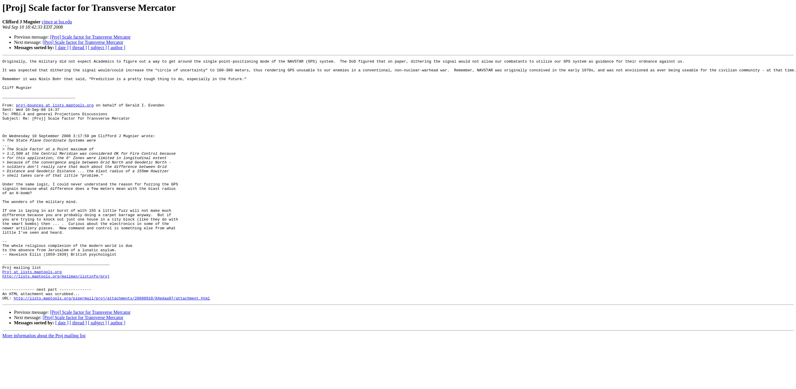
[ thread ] (78, 47)
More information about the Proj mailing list (43, 383)
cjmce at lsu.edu (57, 21)
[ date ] (61, 47)
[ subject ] (97, 47)
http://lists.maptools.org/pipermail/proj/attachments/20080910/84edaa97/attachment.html (112, 346)
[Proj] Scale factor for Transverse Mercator (90, 37)
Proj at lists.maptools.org (32, 314)
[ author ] (116, 47)
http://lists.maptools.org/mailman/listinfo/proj (56, 320)
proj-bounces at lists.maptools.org (55, 114)
